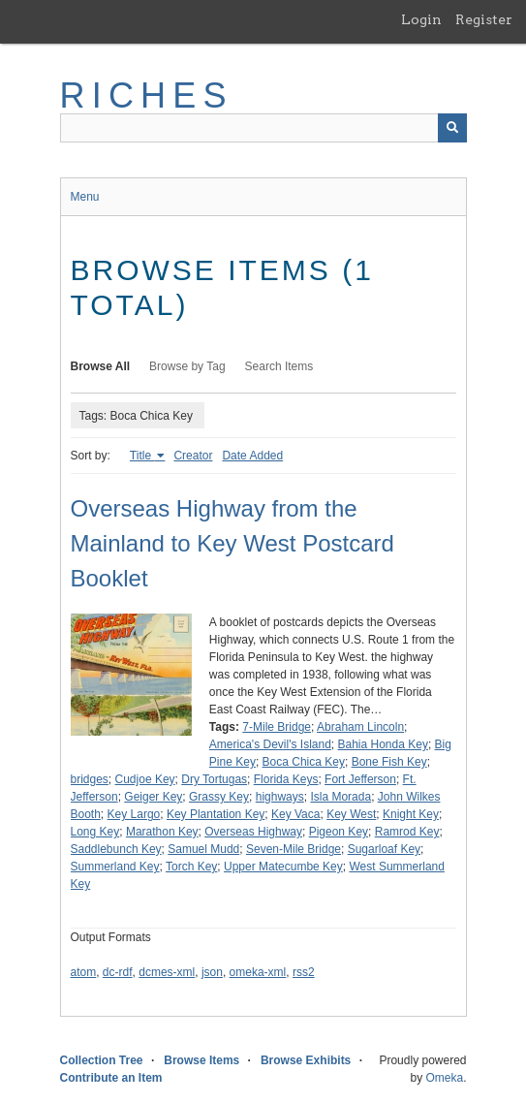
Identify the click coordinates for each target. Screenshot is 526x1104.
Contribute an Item (111, 1078)
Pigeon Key (338, 831)
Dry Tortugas (214, 779)
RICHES (146, 95)
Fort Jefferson (360, 779)
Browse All (101, 366)
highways (280, 797)
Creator (192, 455)
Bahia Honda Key (382, 744)
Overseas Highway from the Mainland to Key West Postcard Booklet (232, 543)
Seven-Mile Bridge (293, 849)
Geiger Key (153, 797)
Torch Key (191, 866)
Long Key (95, 831)
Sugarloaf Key (384, 849)
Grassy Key (219, 797)
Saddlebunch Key (116, 849)
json (212, 972)
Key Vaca (295, 814)
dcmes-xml (167, 972)
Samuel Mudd (203, 849)
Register (483, 19)
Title (142, 455)
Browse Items (201, 1060)
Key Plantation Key (215, 814)
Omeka (444, 1078)
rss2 (304, 972)
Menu (85, 197)
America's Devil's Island (270, 744)
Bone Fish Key (389, 762)
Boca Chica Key (304, 762)
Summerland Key (115, 866)
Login (421, 19)
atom (84, 972)
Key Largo (134, 814)
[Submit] (452, 127)
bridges (89, 779)
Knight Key (411, 814)
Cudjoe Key (145, 779)
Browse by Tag (187, 366)
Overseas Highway (253, 831)
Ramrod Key (407, 831)
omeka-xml (258, 972)
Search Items (279, 366)
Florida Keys (286, 779)
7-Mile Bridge (276, 727)
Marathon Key (162, 831)
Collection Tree (101, 1060)
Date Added (252, 455)
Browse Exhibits (306, 1060)
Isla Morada (340, 797)
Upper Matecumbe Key (283, 866)
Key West (351, 814)
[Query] (263, 127)
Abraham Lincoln (360, 727)
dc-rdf (118, 972)
